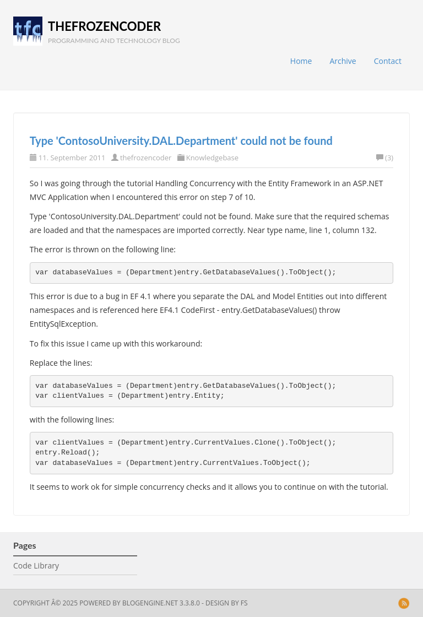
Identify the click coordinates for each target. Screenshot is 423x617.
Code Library (36, 565)
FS (244, 603)
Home (301, 61)
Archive (342, 61)
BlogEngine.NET (150, 603)
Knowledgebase (212, 158)
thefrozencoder (104, 26)
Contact (388, 61)
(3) (384, 158)
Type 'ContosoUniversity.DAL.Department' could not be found (181, 140)
